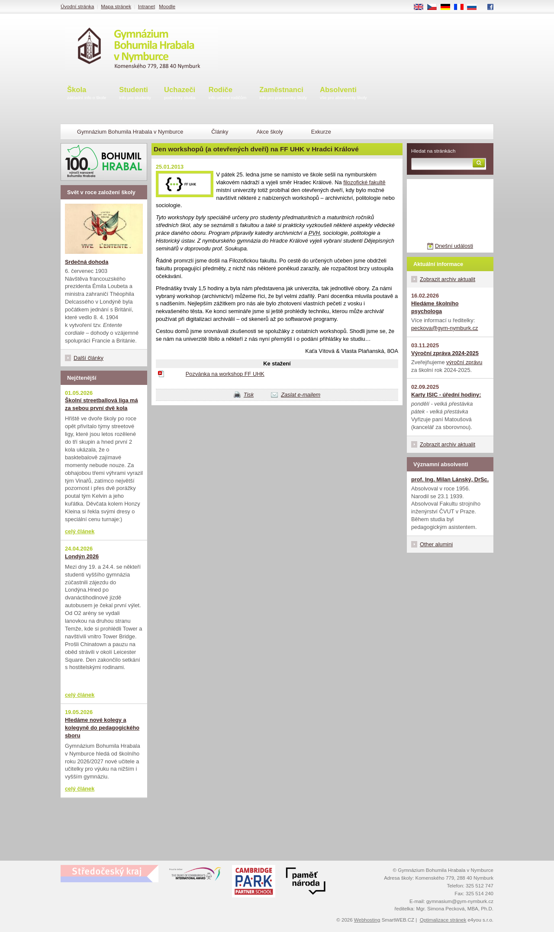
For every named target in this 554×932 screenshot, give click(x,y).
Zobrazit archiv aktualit (447, 279)
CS (435, 7)
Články (219, 131)
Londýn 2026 (82, 556)
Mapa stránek (116, 6)
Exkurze (321, 131)
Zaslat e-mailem (300, 394)
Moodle (167, 6)
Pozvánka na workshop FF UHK (225, 374)
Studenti (135, 94)
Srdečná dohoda (86, 262)
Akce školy (269, 131)
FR (461, 7)
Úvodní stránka (77, 6)
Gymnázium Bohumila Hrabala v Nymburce (130, 131)
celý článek (79, 531)
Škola (86, 94)
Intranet (146, 6)
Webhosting (367, 919)
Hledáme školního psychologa (435, 307)
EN (421, 7)
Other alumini (436, 544)
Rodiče (228, 94)
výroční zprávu (464, 362)
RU (475, 7)
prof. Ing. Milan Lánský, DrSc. (450, 479)
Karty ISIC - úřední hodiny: (446, 394)
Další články (88, 358)
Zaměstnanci (283, 94)
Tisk (249, 394)
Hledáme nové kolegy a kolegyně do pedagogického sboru (102, 728)
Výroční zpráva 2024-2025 (445, 353)
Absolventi (343, 94)
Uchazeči (180, 94)
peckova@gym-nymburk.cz (444, 328)
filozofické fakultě (364, 182)
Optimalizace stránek (443, 919)
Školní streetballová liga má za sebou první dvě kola (101, 404)
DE (448, 7)
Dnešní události (454, 246)
